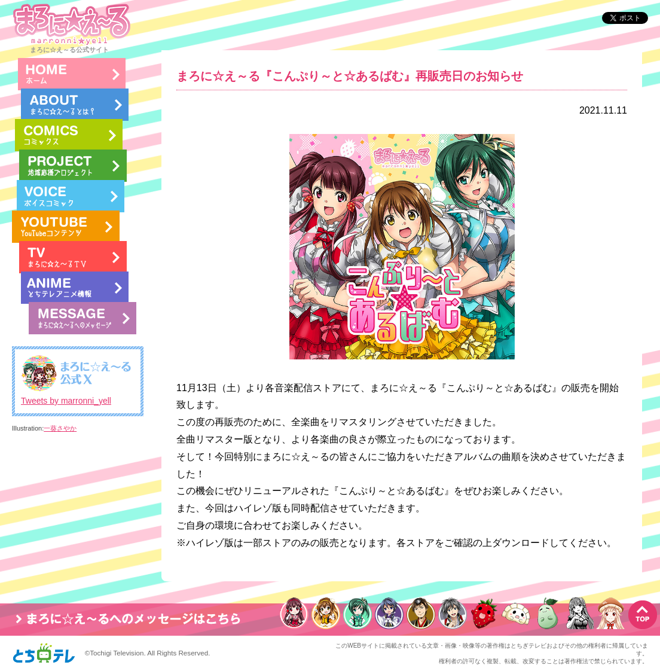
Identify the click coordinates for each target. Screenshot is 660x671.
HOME (72, 74)
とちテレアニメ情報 (75, 288)
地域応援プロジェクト (73, 166)
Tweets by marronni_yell (66, 400)
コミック (69, 135)
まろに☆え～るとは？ (75, 105)
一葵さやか (60, 428)
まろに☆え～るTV (73, 257)
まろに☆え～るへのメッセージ (82, 318)
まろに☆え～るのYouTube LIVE (66, 227)
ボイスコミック (70, 196)
